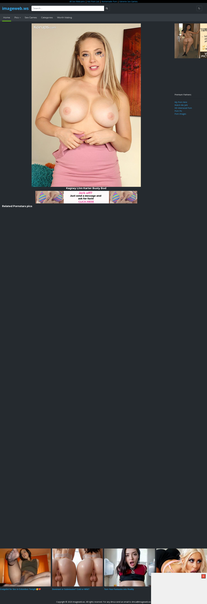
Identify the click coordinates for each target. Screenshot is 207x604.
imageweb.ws (15, 8)
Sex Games (31, 17)
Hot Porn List (93, 1)
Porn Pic (178, 111)
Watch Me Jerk (181, 105)
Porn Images (180, 114)
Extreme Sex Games (128, 1)
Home (6, 17)
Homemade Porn (109, 1)
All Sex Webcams (77, 1)
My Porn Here (181, 102)
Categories (47, 17)
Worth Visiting (64, 17)
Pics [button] (16, 17)
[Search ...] (67, 8)
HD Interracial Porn (183, 108)
